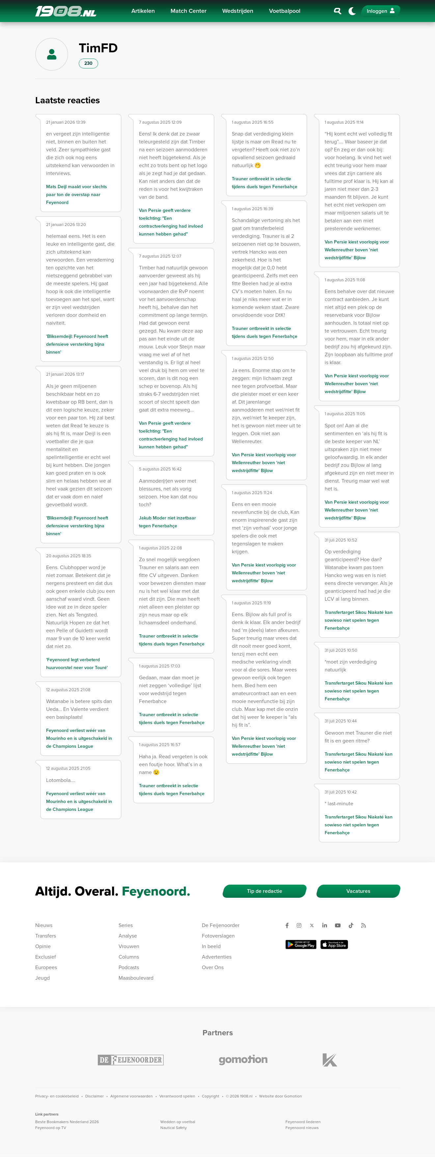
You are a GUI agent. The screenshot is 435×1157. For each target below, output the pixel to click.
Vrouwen (129, 946)
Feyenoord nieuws (302, 1128)
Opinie (43, 946)
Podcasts (129, 967)
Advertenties (216, 957)
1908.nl (65, 11)
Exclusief (45, 957)
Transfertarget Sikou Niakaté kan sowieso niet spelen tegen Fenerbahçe (359, 620)
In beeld (211, 946)
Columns (129, 957)
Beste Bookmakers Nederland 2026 (67, 1122)
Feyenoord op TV (50, 1128)
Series (126, 925)
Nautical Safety (173, 1128)
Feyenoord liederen (303, 1122)
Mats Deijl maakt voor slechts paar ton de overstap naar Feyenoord (76, 194)
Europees (46, 967)
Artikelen (143, 11)
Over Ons (213, 967)
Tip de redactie (264, 891)
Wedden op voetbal (177, 1122)
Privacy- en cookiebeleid (57, 1096)
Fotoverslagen (218, 936)
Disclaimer (94, 1096)
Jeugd (42, 978)
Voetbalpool (284, 11)
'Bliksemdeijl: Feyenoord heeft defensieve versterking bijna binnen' (77, 344)
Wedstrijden (237, 11)
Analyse (128, 936)
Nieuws (43, 925)
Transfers (45, 936)
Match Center (188, 11)
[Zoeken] (337, 11)
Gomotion (293, 1096)
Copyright (210, 1096)
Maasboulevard (136, 978)
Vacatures (358, 891)
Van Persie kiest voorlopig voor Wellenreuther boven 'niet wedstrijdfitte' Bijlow (264, 462)
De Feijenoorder (220, 925)
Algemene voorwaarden (131, 1096)
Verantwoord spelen (177, 1096)
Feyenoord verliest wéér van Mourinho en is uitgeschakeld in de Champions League (79, 738)
